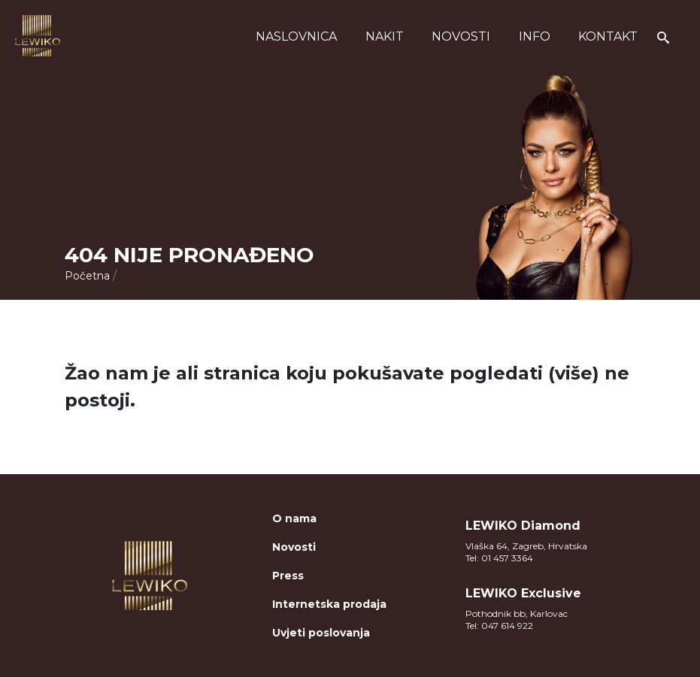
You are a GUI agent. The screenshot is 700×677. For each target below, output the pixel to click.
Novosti (461, 36)
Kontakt (608, 36)
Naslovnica (296, 36)
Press (288, 575)
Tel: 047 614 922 (499, 625)
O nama (294, 518)
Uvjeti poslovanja (321, 632)
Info (534, 36)
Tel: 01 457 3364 (499, 558)
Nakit (384, 36)
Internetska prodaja (329, 604)
